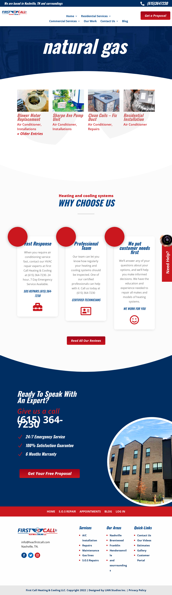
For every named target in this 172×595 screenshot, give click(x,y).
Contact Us (107, 21)
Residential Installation (133, 117)
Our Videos (144, 540)
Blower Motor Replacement (28, 117)
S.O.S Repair (67, 511)
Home (70, 16)
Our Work (90, 21)
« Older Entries (30, 133)
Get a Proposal (155, 16)
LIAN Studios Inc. (116, 590)
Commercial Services (63, 21)
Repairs (93, 129)
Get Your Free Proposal (50, 473)
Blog (125, 21)
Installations (26, 129)
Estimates (143, 545)
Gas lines (88, 555)
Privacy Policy (137, 590)
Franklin (115, 545)
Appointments (90, 511)
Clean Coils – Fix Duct (102, 117)
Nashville (116, 535)
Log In (120, 511)
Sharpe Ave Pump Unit (68, 117)
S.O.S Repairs (90, 560)
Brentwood (117, 540)
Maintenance (90, 550)
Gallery (141, 550)
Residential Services (94, 16)
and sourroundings (118, 565)
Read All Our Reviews (86, 341)
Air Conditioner (29, 124)
